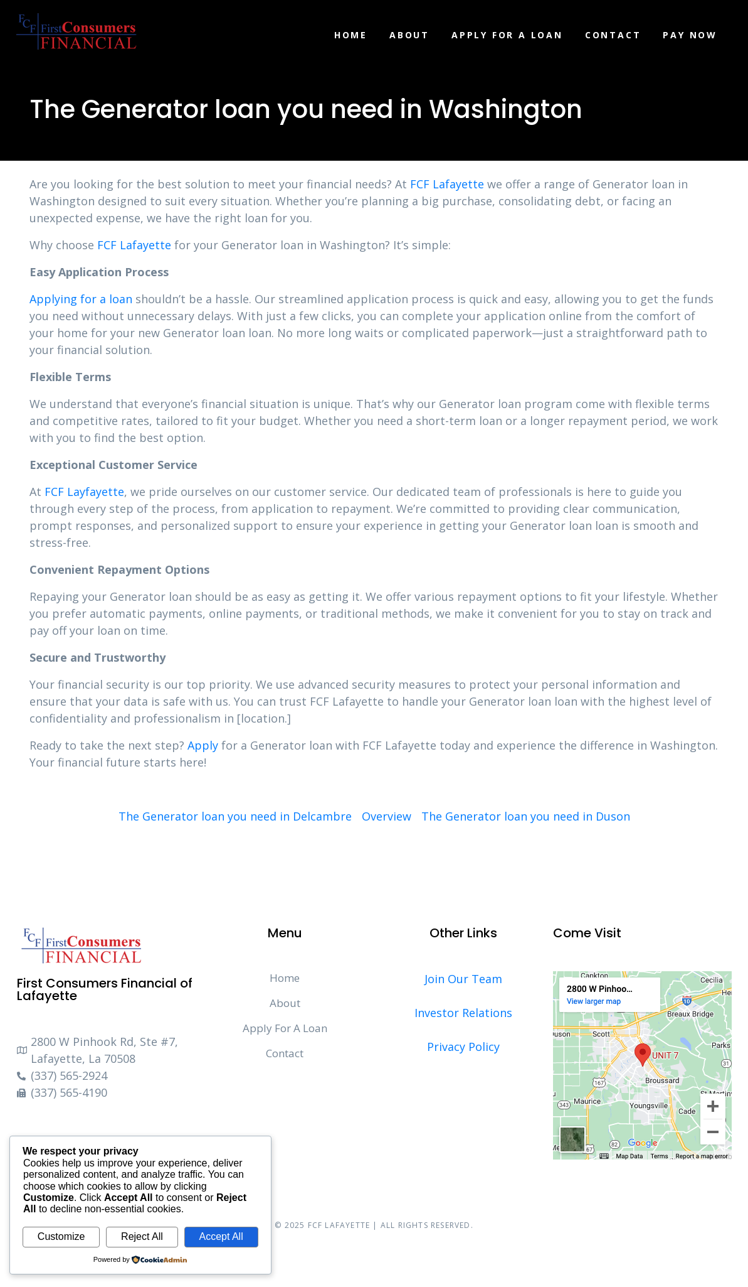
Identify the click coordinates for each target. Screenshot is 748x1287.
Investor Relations (463, 1012)
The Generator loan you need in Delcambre (235, 816)
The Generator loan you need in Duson (525, 816)
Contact (613, 35)
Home (350, 35)
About (409, 35)
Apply (202, 745)
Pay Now (690, 35)
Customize (61, 1236)
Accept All (221, 1236)
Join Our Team (463, 978)
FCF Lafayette (447, 183)
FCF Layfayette (84, 491)
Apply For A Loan (507, 35)
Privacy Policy (463, 1046)
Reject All (142, 1236)
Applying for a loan (80, 298)
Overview (386, 816)
